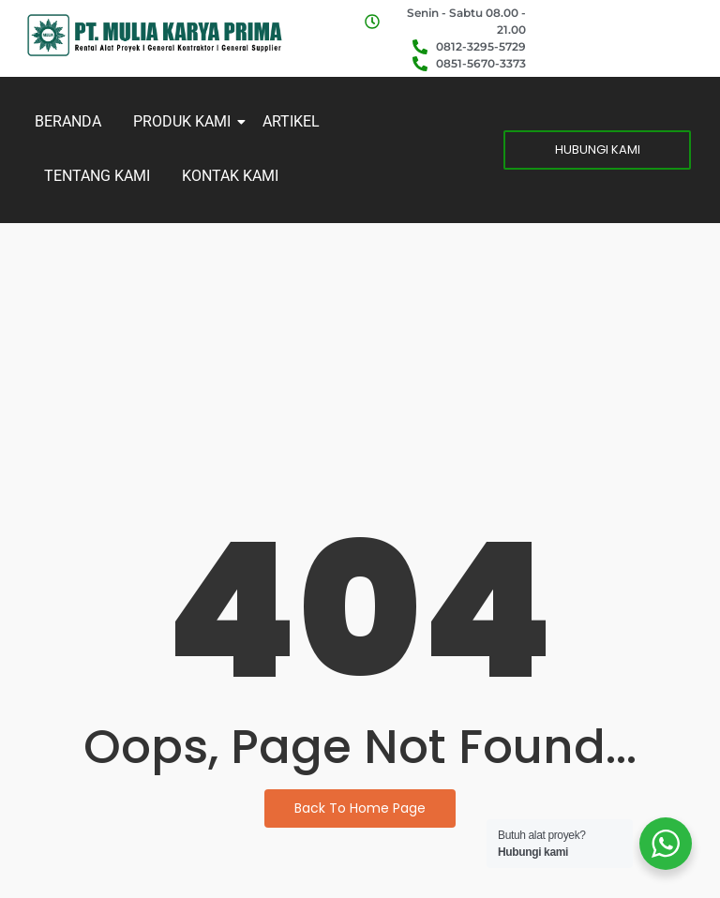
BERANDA (68, 121)
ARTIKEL (291, 121)
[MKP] (154, 34)
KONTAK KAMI (230, 176)
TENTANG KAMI (97, 176)
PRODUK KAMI (185, 121)
